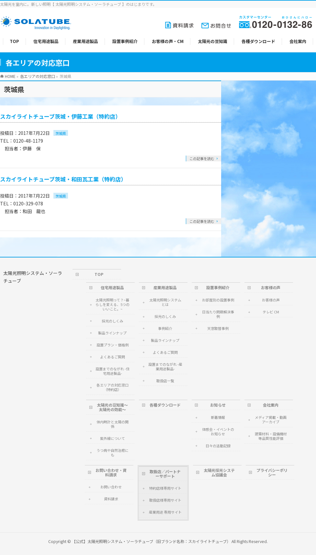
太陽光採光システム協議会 (219, 472)
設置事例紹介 (218, 287)
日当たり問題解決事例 (218, 314)
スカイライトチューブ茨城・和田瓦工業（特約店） (63, 179)
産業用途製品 (165, 287)
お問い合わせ (111, 486)
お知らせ (218, 405)
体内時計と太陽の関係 (112, 424)
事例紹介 (165, 328)
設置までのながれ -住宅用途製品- (113, 371)
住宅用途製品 (112, 287)
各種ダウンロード (165, 405)
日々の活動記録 (218, 445)
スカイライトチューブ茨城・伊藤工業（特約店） (60, 116)
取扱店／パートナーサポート (165, 474)
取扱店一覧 (165, 380)
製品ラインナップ (112, 332)
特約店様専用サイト (165, 488)
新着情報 (218, 417)
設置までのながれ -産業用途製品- (165, 366)
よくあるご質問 (112, 356)
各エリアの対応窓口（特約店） (112, 387)
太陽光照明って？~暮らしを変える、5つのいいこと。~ (113, 304)
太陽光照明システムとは (165, 302)
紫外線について (112, 438)
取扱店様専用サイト (165, 500)
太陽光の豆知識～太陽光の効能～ (112, 407)
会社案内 (270, 405)
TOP (99, 274)
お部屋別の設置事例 (218, 299)
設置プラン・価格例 (112, 344)
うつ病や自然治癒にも (112, 452)
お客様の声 (270, 287)
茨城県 (60, 133)
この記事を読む (201, 158)
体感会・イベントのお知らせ (218, 431)
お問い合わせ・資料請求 (111, 472)
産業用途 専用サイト (165, 512)
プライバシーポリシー (272, 472)
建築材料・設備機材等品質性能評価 (271, 436)
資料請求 (111, 498)
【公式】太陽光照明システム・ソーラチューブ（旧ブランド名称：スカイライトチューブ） (151, 541)
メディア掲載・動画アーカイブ (271, 419)
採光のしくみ (112, 320)
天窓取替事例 (218, 328)
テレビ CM (271, 311)
